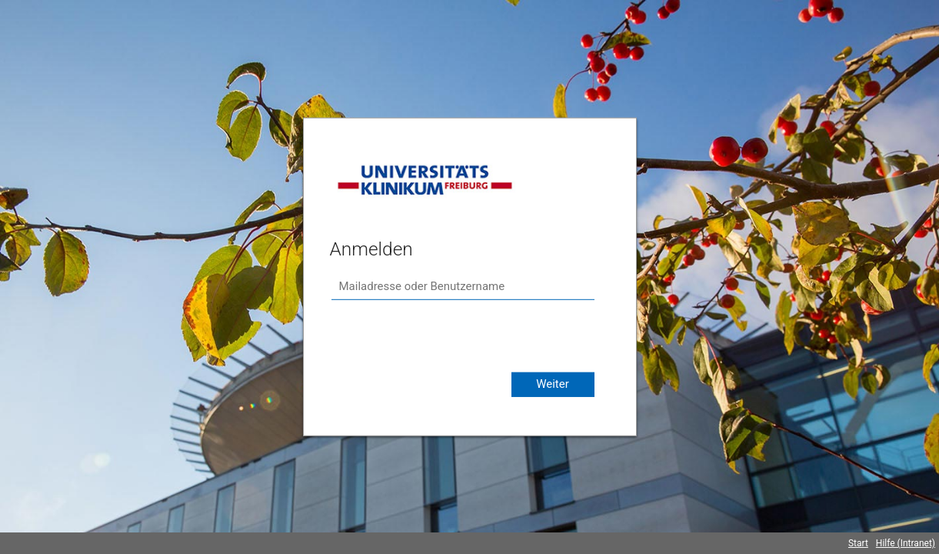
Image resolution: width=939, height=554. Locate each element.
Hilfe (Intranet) (905, 543)
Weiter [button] (552, 384)
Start (858, 543)
